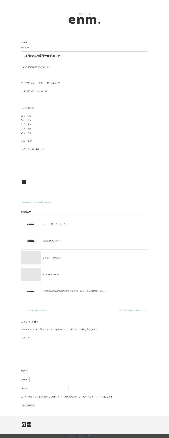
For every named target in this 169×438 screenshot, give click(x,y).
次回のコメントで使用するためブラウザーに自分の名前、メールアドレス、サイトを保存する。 (69, 397)
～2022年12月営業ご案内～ (129, 310)
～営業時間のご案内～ (37, 310)
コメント (25, 338)
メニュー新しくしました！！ (56, 224)
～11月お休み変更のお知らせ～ (42, 202)
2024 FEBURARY (51, 274)
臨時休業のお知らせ (52, 241)
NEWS (24, 42)
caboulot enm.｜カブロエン (79, 436)
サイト (24, 388)
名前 (24, 370)
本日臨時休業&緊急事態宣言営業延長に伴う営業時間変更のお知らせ (75, 291)
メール (25, 379)
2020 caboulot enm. (94, 436)
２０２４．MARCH (52, 258)
